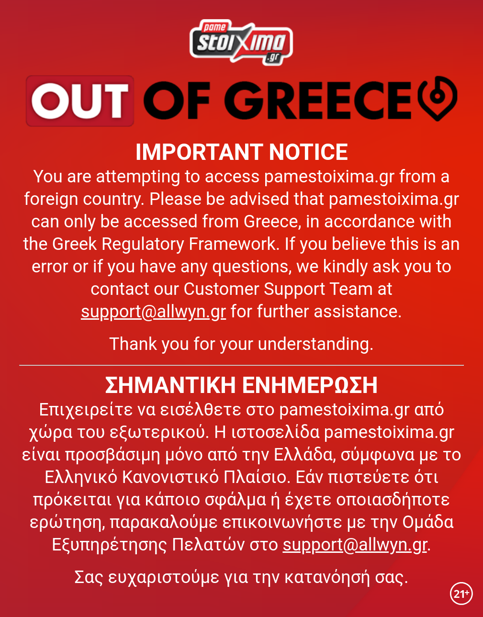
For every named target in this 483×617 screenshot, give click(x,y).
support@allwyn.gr (153, 311)
